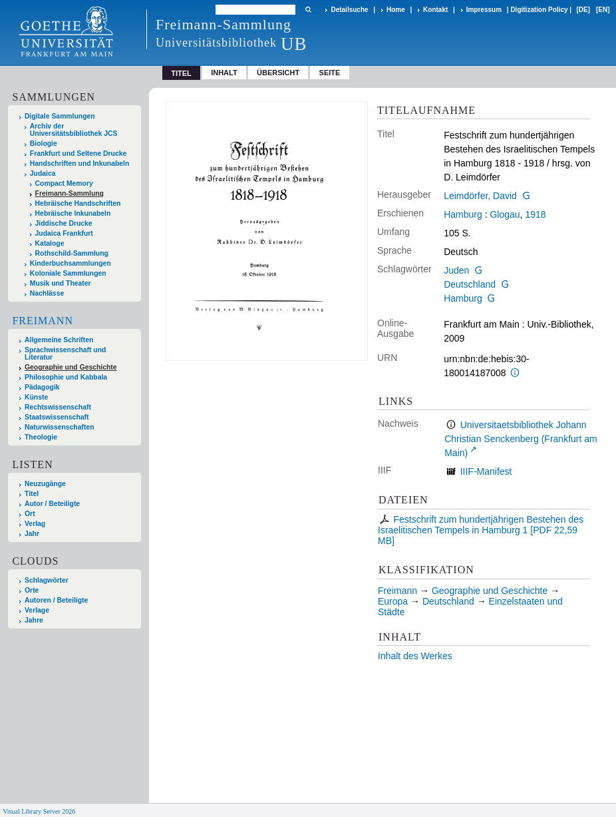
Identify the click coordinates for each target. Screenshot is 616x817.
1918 (535, 214)
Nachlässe (47, 293)
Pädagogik (42, 387)
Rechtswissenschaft (58, 407)
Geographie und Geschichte (71, 367)
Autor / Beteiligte (52, 503)
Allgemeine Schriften (59, 340)
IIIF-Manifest (486, 471)
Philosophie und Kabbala (66, 377)
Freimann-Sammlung (69, 193)
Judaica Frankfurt (64, 233)
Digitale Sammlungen (60, 116)
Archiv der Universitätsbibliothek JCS (74, 130)
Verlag (35, 523)
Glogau (505, 214)
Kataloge (50, 243)
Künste (36, 397)
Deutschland (470, 284)
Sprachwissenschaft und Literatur (65, 353)
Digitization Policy (538, 9)
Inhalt (224, 73)
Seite (330, 73)
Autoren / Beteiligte (56, 600)
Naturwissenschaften (59, 427)
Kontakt (435, 9)
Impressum (484, 9)
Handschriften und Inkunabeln (80, 163)
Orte (32, 590)
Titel (32, 493)
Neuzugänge (45, 483)
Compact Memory (64, 183)
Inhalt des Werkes (415, 656)
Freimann (42, 320)
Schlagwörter (47, 580)
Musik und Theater (60, 283)
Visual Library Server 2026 (39, 811)
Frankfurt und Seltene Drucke (78, 153)
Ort (30, 513)
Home (395, 9)
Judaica (43, 173)
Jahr (32, 533)
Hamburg (463, 214)
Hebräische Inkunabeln (73, 213)
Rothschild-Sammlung (71, 253)
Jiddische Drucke (63, 223)
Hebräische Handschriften (78, 203)
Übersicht (278, 73)
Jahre (34, 620)
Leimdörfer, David (480, 195)
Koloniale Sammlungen (68, 273)
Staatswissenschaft (56, 417)
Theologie (41, 437)
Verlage (37, 610)
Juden (456, 270)
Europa (393, 601)
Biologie (43, 143)
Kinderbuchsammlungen (70, 263)
